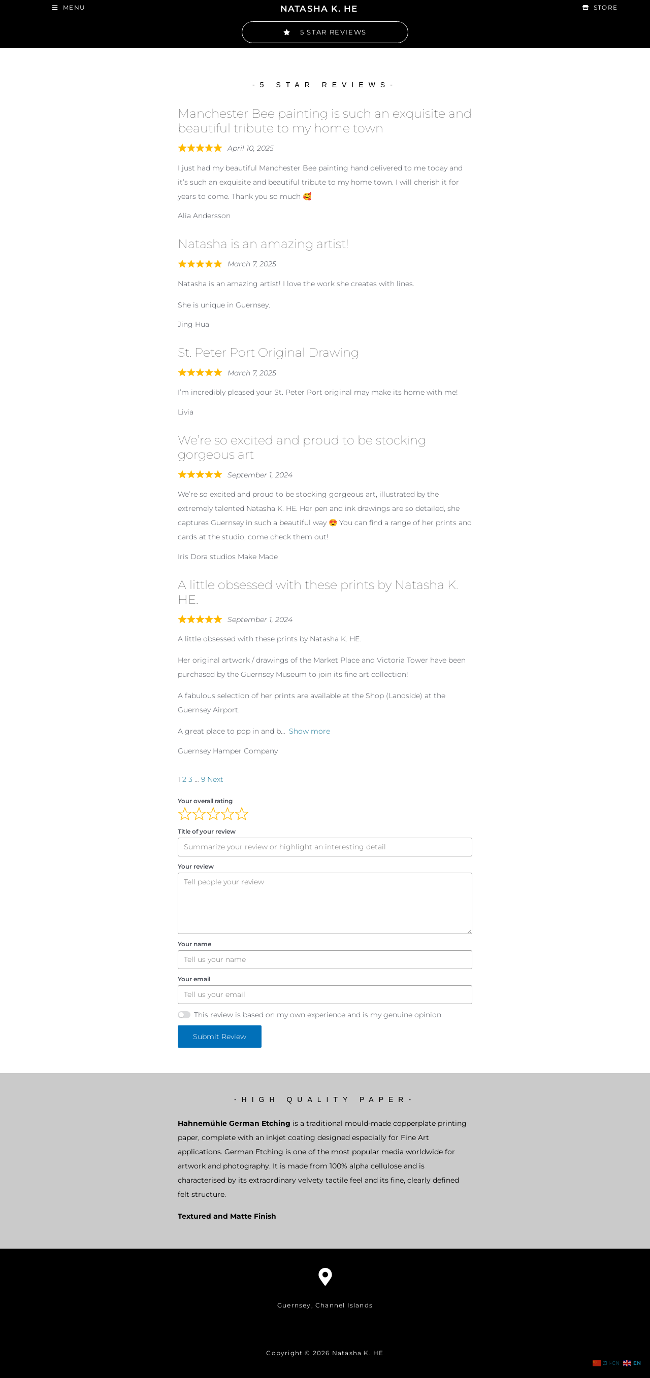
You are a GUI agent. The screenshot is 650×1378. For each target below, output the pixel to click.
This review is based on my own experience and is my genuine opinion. (318, 1013)
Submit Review (219, 1035)
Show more (309, 730)
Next (215, 778)
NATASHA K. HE (319, 8)
